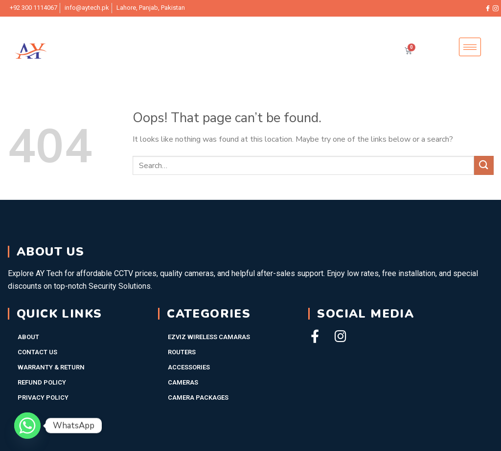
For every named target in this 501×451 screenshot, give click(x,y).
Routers (182, 352)
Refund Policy (42, 382)
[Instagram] (496, 8)
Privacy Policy (43, 397)
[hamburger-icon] (470, 47)
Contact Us (37, 352)
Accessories (189, 367)
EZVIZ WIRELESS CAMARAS (209, 337)
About (28, 337)
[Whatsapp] (27, 425)
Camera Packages (198, 397)
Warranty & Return (51, 367)
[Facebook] (488, 8)
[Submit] (484, 165)
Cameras (183, 382)
